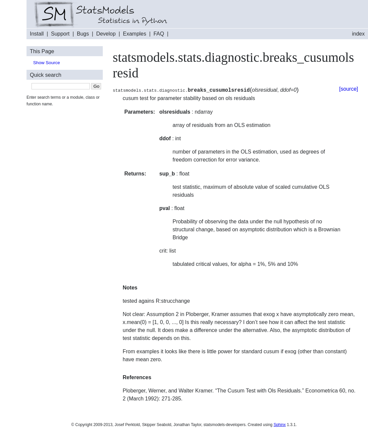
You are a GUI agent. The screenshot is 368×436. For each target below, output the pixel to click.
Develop (106, 34)
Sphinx (280, 424)
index (358, 34)
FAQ (158, 34)
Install (37, 34)
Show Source (46, 62)
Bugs (83, 34)
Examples (134, 34)
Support (60, 34)
